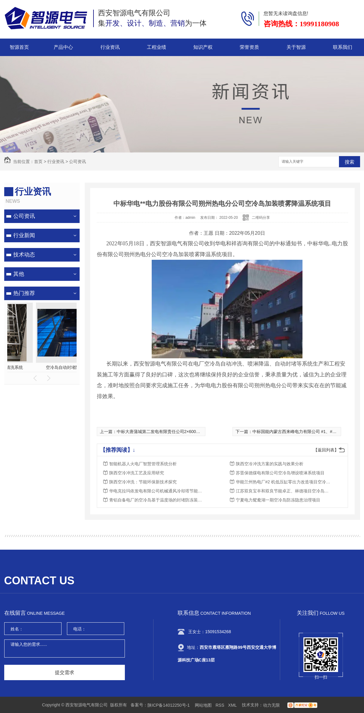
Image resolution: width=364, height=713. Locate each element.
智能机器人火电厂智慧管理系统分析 (143, 463)
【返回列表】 (326, 450)
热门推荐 (24, 293)
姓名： (17, 629)
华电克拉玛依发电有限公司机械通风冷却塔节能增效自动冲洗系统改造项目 (157, 490)
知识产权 (203, 47)
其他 (18, 274)
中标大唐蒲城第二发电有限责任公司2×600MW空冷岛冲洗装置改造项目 (183, 431)
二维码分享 (261, 217)
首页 (38, 161)
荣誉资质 (249, 47)
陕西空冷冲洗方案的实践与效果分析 (269, 463)
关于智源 (296, 47)
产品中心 (63, 47)
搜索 (349, 162)
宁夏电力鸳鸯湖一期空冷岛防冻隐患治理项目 (278, 500)
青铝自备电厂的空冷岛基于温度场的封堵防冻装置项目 (157, 500)
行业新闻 (24, 235)
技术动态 (24, 255)
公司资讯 (77, 161)
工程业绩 (156, 47)
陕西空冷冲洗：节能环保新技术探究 (143, 481)
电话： (79, 629)
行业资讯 (110, 47)
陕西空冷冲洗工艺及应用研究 (136, 472)
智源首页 (19, 47)
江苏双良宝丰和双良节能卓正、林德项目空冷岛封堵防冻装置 (284, 490)
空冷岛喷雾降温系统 (42, 367)
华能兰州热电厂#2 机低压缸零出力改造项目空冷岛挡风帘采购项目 (284, 481)
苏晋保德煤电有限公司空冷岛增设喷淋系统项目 (280, 472)
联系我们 (342, 47)
